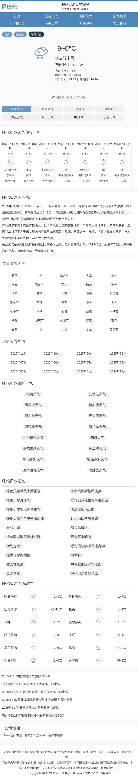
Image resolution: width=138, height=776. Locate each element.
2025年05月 (85, 362)
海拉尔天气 (97, 426)
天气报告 (85, 23)
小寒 (39, 275)
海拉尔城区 (79, 527)
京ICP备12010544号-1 (97, 773)
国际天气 (85, 16)
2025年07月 (19, 362)
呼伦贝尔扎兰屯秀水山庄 (25, 518)
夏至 (64, 302)
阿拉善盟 (75, 596)
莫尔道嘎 (13, 573)
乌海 (72, 647)
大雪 (64, 329)
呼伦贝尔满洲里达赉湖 (88, 546)
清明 (14, 293)
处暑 (64, 311)
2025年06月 (52, 362)
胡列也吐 (13, 546)
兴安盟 (73, 660)
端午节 (14, 302)
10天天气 (109, 109)
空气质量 (119, 16)
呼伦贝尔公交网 (35, 735)
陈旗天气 (97, 437)
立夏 (64, 293)
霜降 (114, 320)
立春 (14, 284)
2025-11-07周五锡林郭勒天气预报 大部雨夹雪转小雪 (37, 699)
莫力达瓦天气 (33, 470)
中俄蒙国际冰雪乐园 (86, 564)
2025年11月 (19, 353)
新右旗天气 (97, 405)
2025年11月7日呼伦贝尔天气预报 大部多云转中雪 (35, 692)
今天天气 (17, 109)
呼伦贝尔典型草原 (84, 573)
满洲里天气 (97, 470)
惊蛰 (89, 284)
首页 (17, 16)
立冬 (14, 329)
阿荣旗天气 (33, 426)
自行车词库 (55, 735)
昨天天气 (47, 117)
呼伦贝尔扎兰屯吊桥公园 (89, 500)
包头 (72, 609)
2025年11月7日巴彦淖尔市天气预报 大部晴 (30, 707)
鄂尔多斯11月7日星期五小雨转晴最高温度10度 (33, 715)
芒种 (39, 302)
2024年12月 (118, 371)
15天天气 (16, 117)
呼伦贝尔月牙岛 (18, 500)
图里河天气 (33, 405)
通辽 (72, 635)
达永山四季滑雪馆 (84, 518)
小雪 (39, 329)
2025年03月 (19, 371)
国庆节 (39, 320)
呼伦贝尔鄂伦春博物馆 (23, 509)
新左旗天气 (33, 416)
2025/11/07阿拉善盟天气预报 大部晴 (26, 676)
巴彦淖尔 (10, 609)
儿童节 (113, 293)
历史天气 (51, 23)
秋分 (14, 320)
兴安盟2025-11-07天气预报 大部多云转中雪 (31, 684)
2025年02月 (52, 371)
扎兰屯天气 (97, 394)
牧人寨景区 (14, 564)
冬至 (89, 329)
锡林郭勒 (10, 660)
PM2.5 (78, 117)
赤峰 (7, 622)
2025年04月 (118, 362)
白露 (89, 311)
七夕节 (14, 311)
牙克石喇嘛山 (81, 537)
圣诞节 (113, 329)
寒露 (89, 320)
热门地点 (17, 23)
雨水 (64, 284)
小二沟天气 (97, 448)
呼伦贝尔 (36, 34)
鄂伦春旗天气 (33, 459)
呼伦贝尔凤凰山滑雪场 (23, 491)
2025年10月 (52, 353)
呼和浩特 (10, 596)
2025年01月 (85, 371)
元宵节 (39, 284)
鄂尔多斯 (75, 622)
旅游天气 (51, 16)
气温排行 (119, 23)
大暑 (114, 302)
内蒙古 (20, 34)
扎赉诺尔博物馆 (18, 555)
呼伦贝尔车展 (13, 735)
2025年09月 (85, 353)
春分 (114, 284)
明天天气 (47, 109)
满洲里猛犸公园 (83, 509)
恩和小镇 (13, 527)
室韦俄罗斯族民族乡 (86, 491)
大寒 (89, 275)
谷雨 (39, 293)
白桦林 (76, 555)
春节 (114, 275)
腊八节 (64, 275)
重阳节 (64, 320)
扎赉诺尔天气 (33, 437)
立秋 (39, 311)
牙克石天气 (97, 416)
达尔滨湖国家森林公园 (23, 537)
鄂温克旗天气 (97, 459)
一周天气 (79, 109)
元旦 (14, 275)
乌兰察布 (10, 647)
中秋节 (113, 311)
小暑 (89, 302)
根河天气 (33, 394)
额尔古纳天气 (33, 448)
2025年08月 (118, 353)
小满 (89, 293)
